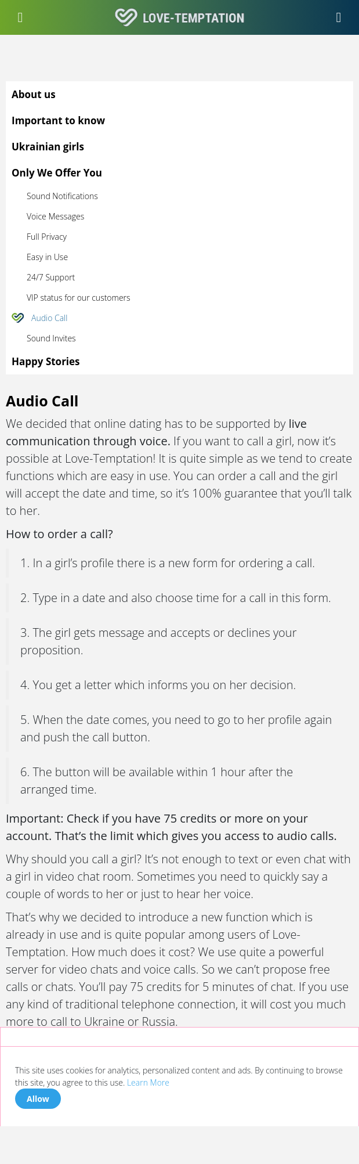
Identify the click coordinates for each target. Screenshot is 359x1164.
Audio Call (49, 317)
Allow (38, 1098)
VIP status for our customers (78, 297)
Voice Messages (55, 216)
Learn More (148, 1082)
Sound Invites (51, 338)
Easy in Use (47, 256)
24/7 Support (51, 277)
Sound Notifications (62, 195)
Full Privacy (47, 236)
